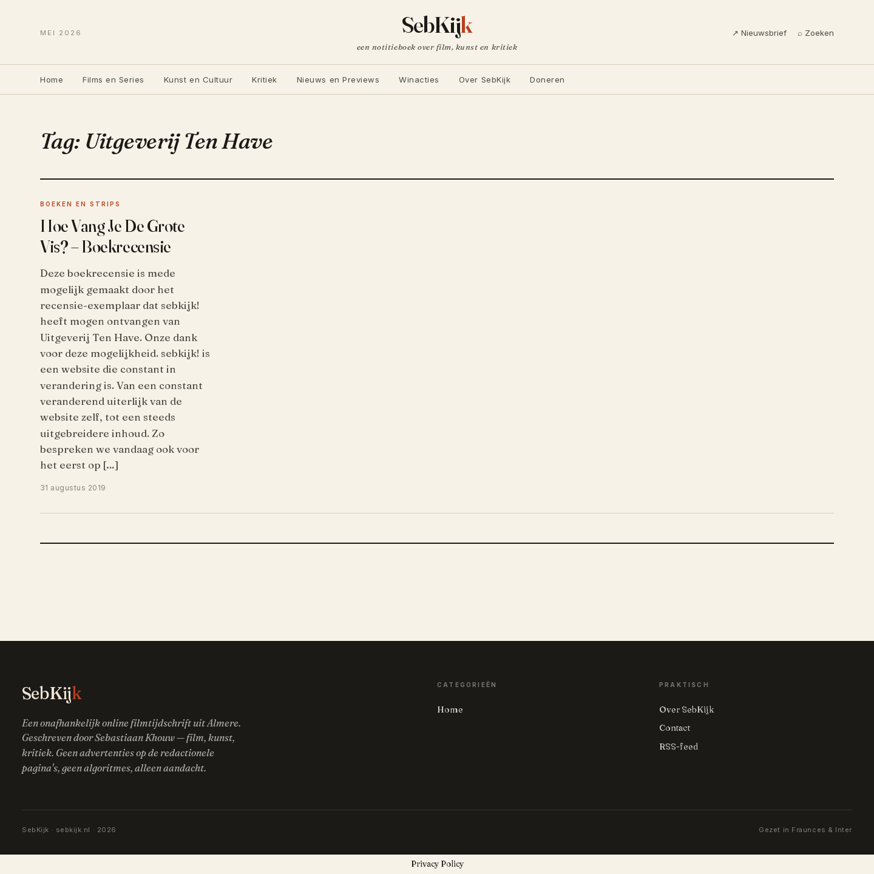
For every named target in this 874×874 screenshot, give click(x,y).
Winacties (419, 79)
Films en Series (113, 79)
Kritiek (264, 79)
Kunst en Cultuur (198, 79)
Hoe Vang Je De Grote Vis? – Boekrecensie (112, 236)
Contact (674, 727)
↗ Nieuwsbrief (759, 33)
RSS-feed (678, 746)
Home (51, 79)
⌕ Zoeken (816, 33)
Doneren (547, 79)
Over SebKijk (484, 79)
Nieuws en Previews (338, 79)
